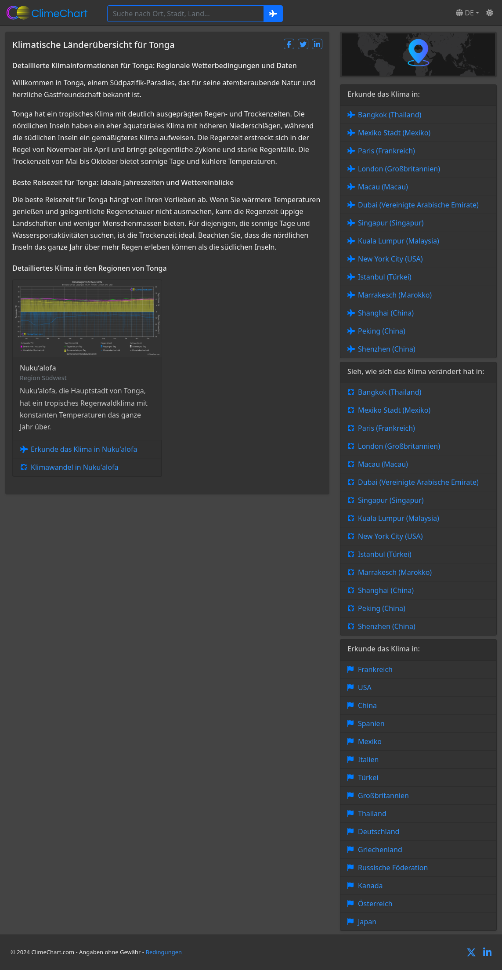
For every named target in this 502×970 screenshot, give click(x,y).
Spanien (371, 723)
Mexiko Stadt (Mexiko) (394, 133)
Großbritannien (383, 795)
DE (465, 13)
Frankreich (375, 669)
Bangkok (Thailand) (389, 115)
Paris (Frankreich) (386, 151)
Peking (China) (381, 331)
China (367, 705)
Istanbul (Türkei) (385, 277)
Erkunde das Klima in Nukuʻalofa (84, 449)
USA (365, 687)
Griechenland (380, 849)
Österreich (375, 903)
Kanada (370, 885)
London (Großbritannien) (399, 169)
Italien (368, 759)
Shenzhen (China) (386, 349)
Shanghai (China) (386, 313)
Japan (367, 921)
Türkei (368, 777)
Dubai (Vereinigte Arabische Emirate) (418, 205)
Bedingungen (163, 952)
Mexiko (370, 741)
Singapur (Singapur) (391, 223)
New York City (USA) (390, 259)
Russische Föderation (393, 867)
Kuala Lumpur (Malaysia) (398, 241)
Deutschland (378, 831)
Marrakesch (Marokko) (395, 295)
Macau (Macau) (383, 187)
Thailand (372, 813)
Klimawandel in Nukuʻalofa (74, 467)
